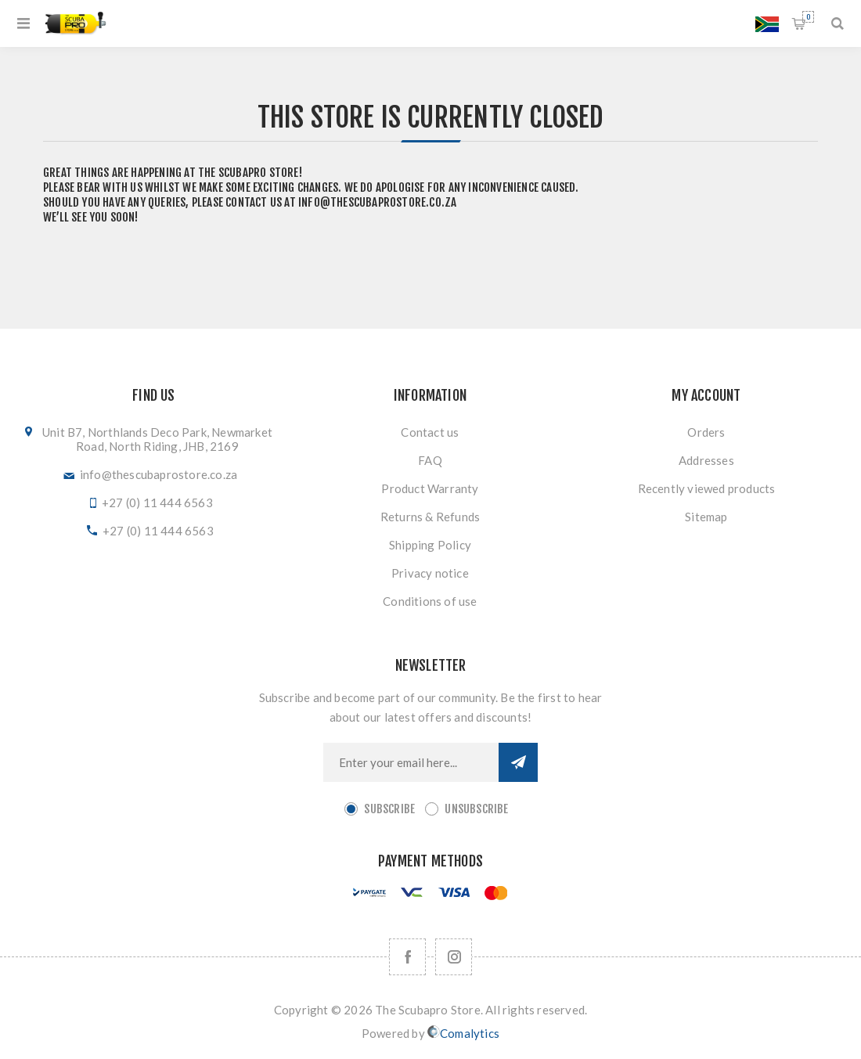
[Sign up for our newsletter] (411, 762)
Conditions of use (430, 601)
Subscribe (389, 808)
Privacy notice (430, 573)
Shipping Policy (430, 545)
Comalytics (463, 1032)
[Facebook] (407, 956)
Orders (706, 432)
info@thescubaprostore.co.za (377, 202)
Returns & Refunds (430, 517)
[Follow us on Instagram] (453, 956)
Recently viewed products (707, 488)
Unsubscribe (476, 808)
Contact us (430, 432)
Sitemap (706, 517)
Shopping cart (808, 17)
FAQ (430, 460)
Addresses (706, 460)
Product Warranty (429, 488)
